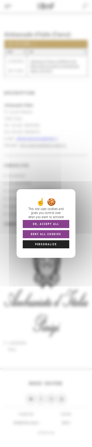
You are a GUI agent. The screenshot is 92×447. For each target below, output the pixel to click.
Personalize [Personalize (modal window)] (46, 244)
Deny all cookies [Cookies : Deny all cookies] (46, 234)
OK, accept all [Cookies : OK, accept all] (46, 224)
